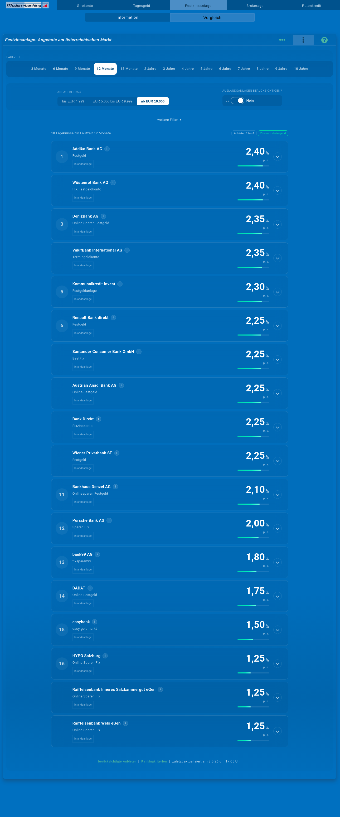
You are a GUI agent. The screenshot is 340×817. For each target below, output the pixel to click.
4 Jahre (188, 69)
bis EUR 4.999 (73, 101)
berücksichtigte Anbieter (117, 761)
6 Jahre (225, 69)
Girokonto (85, 6)
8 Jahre (263, 69)
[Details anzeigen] (277, 156)
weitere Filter (169, 119)
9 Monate (82, 69)
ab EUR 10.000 (153, 101)
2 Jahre (150, 69)
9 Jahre (281, 69)
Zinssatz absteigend (273, 133)
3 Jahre (169, 69)
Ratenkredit (311, 6)
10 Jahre (301, 69)
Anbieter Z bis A (244, 133)
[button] (169, 156)
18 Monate (129, 69)
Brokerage (255, 6)
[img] (253, 165)
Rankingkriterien (154, 761)
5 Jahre (207, 69)
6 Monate (60, 69)
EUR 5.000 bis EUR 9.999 (113, 101)
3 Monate (38, 69)
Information (127, 17)
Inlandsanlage (83, 164)
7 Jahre (244, 69)
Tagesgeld (141, 6)
